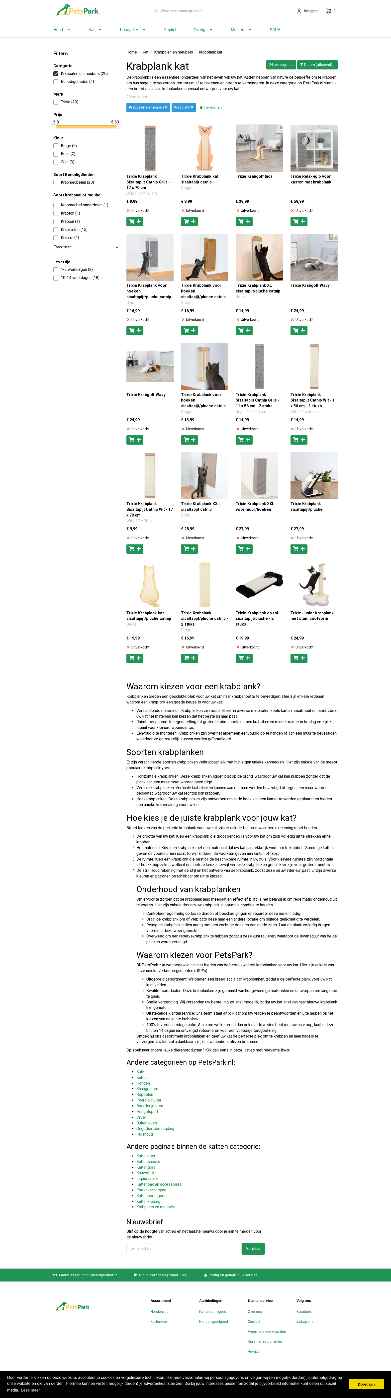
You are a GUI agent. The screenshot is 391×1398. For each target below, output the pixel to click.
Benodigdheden (73, 82)
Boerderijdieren (149, 1106)
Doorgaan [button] (366, 1384)
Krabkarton (70, 230)
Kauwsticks (146, 1172)
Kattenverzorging (151, 1190)
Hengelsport (147, 1111)
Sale (140, 1071)
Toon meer (86, 248)
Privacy (253, 1351)
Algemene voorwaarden (267, 1332)
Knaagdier (133, 37)
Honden (143, 1083)
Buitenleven (146, 1123)
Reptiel (170, 37)
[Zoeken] (156, 18)
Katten (142, 1077)
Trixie (65, 102)
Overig (203, 37)
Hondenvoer (160, 1312)
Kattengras (145, 1167)
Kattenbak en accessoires (159, 1184)
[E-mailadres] (184, 1248)
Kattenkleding (148, 1201)
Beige (65, 146)
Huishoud (144, 1134)
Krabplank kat (210, 52)
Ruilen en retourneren (265, 1341)
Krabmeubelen (73, 182)
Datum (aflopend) (317, 65)
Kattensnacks (148, 1161)
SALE (275, 37)
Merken (241, 37)
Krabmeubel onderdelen (80, 205)
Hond (62, 37)
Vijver (141, 1117)
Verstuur (253, 1248)
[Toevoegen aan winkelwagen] (134, 221)
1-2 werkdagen (73, 270)
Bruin (64, 154)
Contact (254, 1322)
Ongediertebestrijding (155, 1128)
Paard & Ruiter (148, 1100)
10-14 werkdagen (76, 278)
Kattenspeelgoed (151, 1195)
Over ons (255, 1312)
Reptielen (144, 1094)
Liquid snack (147, 1178)
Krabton (66, 213)
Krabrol (66, 238)
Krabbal (66, 222)
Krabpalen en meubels (80, 74)
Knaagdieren (147, 1088)
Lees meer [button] (30, 1390)
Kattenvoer (145, 1156)
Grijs (63, 162)
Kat (95, 37)
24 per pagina (281, 65)
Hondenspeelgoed (213, 1322)
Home (131, 52)
